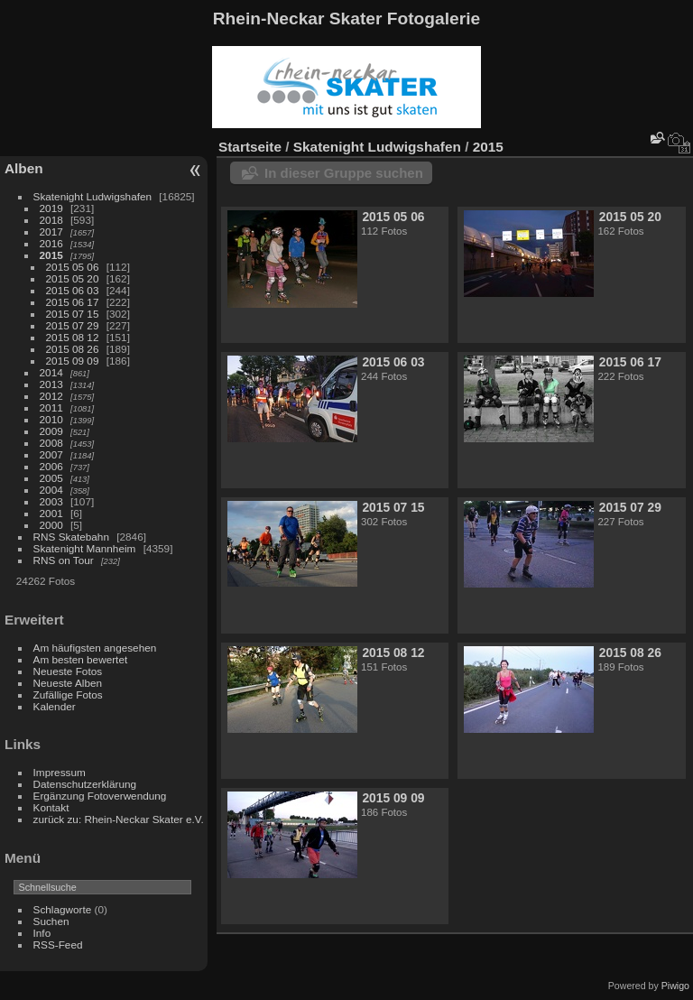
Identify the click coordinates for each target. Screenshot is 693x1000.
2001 (51, 513)
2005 (51, 478)
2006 (51, 466)
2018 (51, 220)
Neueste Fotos (68, 671)
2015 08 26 (72, 349)
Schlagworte (62, 909)
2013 (51, 384)
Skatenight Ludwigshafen (92, 196)
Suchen (51, 921)
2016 (51, 243)
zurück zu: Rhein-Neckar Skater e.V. (118, 819)
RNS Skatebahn (71, 536)
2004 (51, 489)
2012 (51, 396)
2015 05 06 (72, 267)
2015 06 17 (72, 302)
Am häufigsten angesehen (95, 647)
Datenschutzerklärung (84, 784)
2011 (51, 407)
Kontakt (51, 807)
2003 (51, 501)
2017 (51, 231)
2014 (51, 372)
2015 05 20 (72, 278)
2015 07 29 (72, 325)
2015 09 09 (72, 360)
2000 (51, 525)
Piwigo (675, 985)
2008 (51, 443)
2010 (51, 419)
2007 (51, 454)
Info (42, 933)
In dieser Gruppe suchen (343, 173)
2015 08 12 (72, 337)
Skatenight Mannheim (84, 548)
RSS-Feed (58, 944)
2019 (51, 208)
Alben (24, 168)
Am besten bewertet (80, 659)
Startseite (250, 146)
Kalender (54, 706)
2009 (51, 431)
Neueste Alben (68, 683)
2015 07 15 (72, 313)
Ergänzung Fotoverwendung (100, 795)
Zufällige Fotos (68, 694)
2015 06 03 (72, 290)
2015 (51, 255)
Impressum (59, 772)
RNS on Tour (63, 560)
